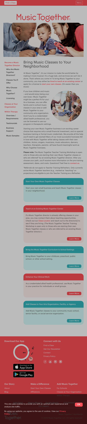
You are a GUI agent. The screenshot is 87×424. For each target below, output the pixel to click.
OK (78, 404)
